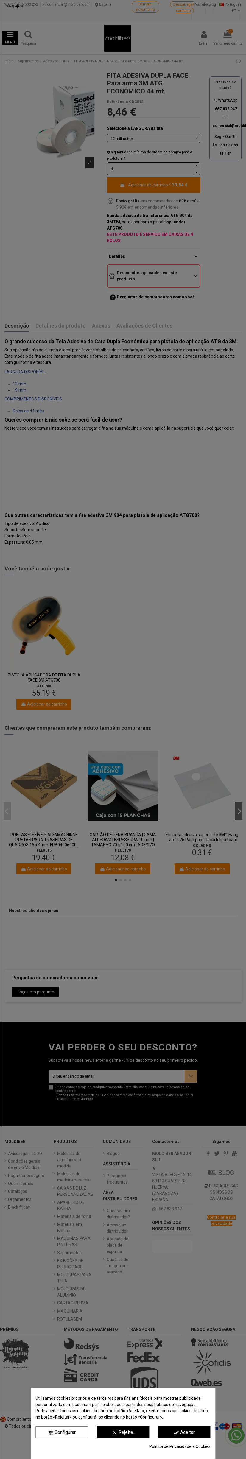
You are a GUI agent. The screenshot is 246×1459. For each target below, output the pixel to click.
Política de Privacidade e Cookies (180, 1446)
